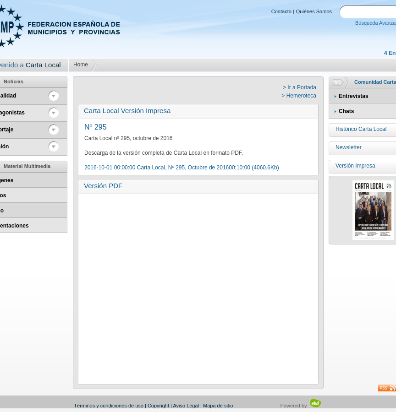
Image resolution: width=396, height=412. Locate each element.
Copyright (158, 405)
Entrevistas (353, 96)
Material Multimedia (27, 166)
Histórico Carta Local (361, 129)
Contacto (281, 11)
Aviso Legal (186, 405)
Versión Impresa (355, 166)
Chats (346, 111)
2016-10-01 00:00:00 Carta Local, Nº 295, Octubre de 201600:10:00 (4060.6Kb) (181, 167)
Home (80, 64)
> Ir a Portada (299, 87)
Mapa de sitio (218, 405)
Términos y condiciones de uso (108, 405)
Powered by (301, 405)
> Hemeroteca (298, 95)
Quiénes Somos (314, 11)
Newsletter (349, 147)
